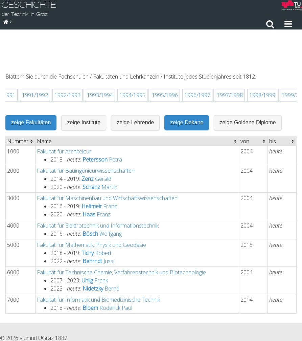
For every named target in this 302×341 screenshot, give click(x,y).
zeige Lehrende (135, 85)
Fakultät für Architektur (64, 114)
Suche (291, 308)
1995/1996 (165, 58)
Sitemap (267, 308)
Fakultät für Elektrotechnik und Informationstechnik (98, 188)
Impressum (237, 308)
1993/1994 (100, 58)
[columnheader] (21, 104)
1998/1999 (262, 58)
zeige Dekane (186, 85)
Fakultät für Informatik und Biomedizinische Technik (98, 262)
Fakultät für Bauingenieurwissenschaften (86, 133)
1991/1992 (35, 58)
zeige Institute (83, 85)
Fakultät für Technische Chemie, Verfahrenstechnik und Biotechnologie (121, 235)
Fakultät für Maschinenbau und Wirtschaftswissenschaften (107, 161)
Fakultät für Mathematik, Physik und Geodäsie (91, 207)
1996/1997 (197, 58)
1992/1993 (67, 58)
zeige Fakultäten (31, 85)
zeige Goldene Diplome (247, 85)
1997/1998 (230, 58)
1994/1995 (132, 58)
